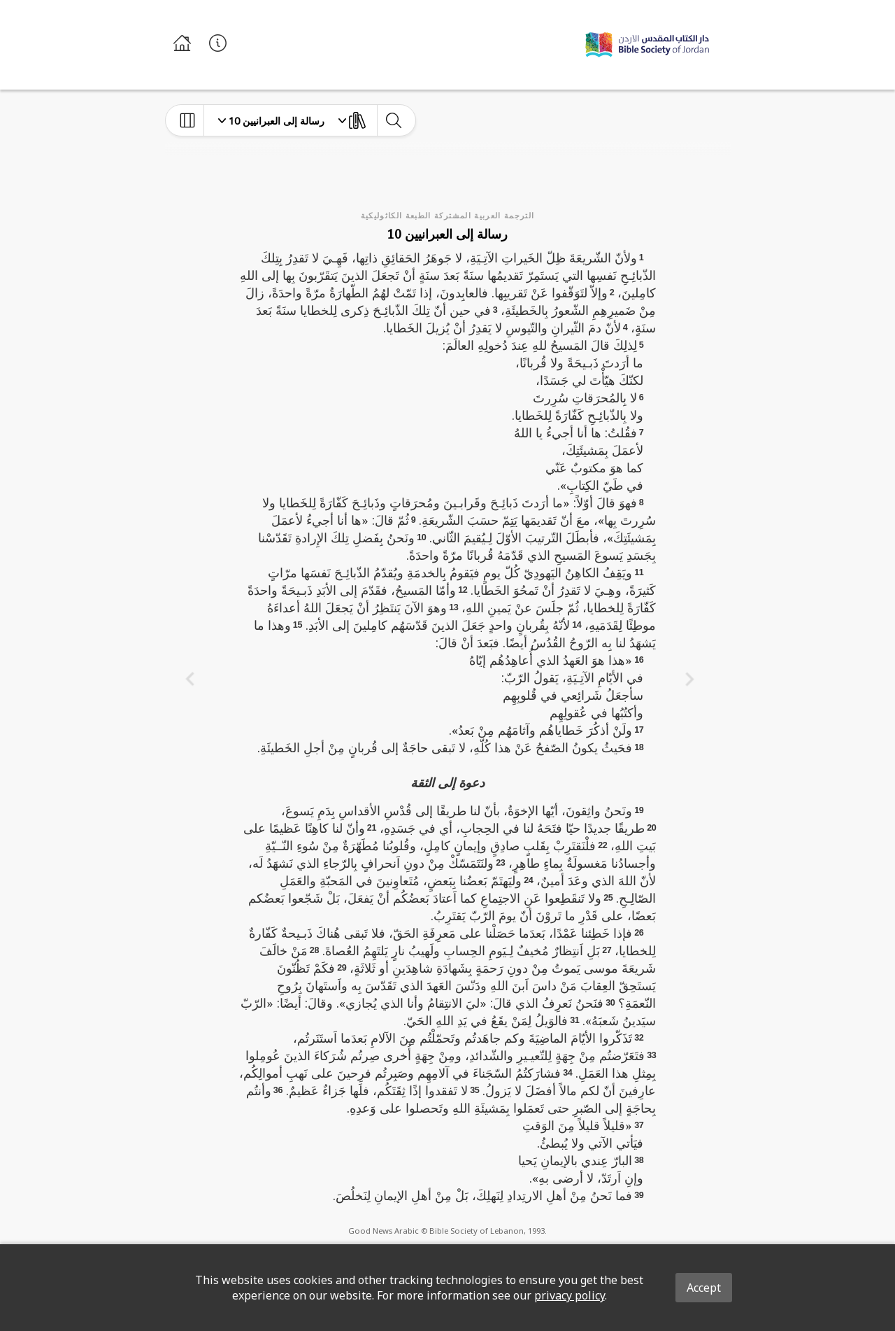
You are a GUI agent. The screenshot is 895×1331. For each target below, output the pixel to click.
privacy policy (569, 1295)
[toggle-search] (393, 120)
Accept (704, 1287)
